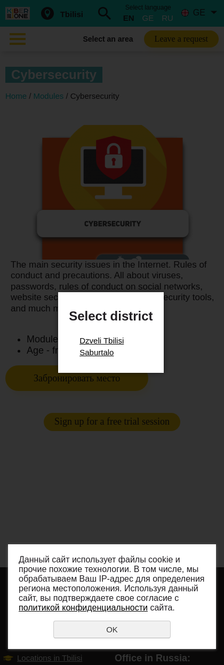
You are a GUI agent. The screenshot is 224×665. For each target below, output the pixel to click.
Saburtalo (96, 352)
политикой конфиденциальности (83, 607)
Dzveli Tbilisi (101, 340)
